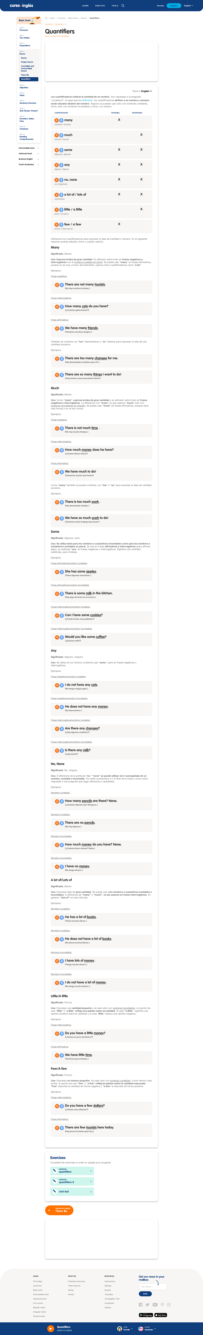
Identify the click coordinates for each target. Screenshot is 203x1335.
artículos (87, 100)
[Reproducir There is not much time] (57, 428)
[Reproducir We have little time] (57, 1055)
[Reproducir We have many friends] (57, 328)
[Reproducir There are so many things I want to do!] (57, 375)
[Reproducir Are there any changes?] (57, 729)
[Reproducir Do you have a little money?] (57, 1034)
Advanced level (40, 1299)
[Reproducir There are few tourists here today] (57, 1128)
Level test (37, 1286)
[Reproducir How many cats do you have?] (57, 307)
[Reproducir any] (57, 165)
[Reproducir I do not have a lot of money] (57, 983)
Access (160, 5)
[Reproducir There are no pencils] (57, 823)
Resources (109, 1276)
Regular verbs (39, 1307)
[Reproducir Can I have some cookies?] (57, 615)
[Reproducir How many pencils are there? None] (57, 801)
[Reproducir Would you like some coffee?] (57, 637)
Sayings (108, 1286)
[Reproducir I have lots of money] (57, 961)
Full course (38, 1303)
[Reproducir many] (57, 120)
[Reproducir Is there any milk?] (57, 751)
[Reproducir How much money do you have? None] (57, 845)
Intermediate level (41, 1294)
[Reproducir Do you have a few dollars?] (57, 1106)
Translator (109, 1294)
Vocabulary (109, 1303)
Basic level (73, 18)
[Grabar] (61, 120)
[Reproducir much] (57, 135)
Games (71, 1294)
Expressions (110, 1281)
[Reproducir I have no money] (57, 867)
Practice (72, 1276)
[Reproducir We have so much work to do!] (57, 518)
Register (174, 5)
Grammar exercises (76, 1281)
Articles (108, 1307)
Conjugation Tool (112, 1299)
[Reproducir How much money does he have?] (57, 450)
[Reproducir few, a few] (57, 225)
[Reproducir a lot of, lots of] (57, 195)
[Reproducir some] (57, 150)
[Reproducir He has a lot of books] (57, 917)
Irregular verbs (39, 1312)
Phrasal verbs (39, 1316)
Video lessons (74, 1286)
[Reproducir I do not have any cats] (57, 685)
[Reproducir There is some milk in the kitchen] (57, 594)
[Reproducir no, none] (57, 180)
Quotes (108, 1290)
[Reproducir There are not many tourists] (57, 285)
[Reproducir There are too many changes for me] (57, 359)
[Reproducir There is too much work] (57, 502)
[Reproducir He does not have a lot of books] (57, 939)
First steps (37, 1281)
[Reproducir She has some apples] (57, 572)
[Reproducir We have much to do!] (57, 472)
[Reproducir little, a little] (57, 210)
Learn (35, 1276)
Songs (71, 1290)
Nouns (84, 18)
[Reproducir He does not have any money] (57, 707)
